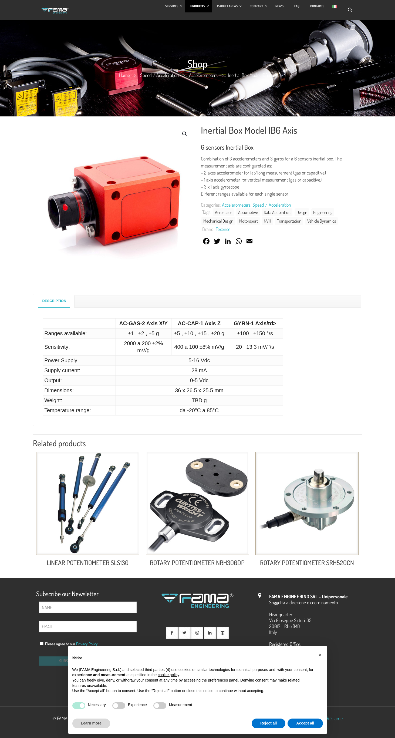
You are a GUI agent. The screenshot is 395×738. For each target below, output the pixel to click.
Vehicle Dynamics (321, 221)
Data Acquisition (277, 212)
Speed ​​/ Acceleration (159, 75)
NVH (267, 221)
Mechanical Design (218, 221)
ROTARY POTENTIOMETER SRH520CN (307, 562)
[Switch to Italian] (335, 6)
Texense (223, 229)
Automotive (248, 212)
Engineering (322, 212)
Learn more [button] (91, 723)
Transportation (289, 221)
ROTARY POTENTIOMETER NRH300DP (197, 562)
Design (301, 212)
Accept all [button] (305, 723)
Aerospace (223, 212)
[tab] (54, 301)
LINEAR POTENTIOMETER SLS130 (88, 562)
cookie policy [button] (168, 675)
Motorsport (248, 221)
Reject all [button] (268, 723)
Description (54, 301)
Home (124, 75)
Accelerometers (203, 75)
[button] (185, 134)
